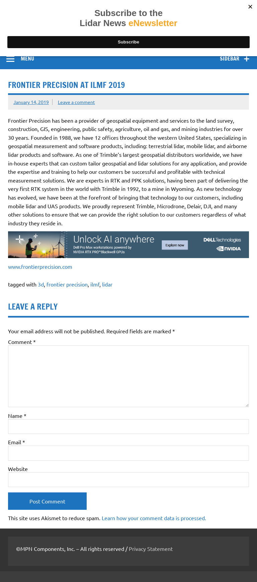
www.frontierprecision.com (40, 266)
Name (17, 415)
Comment (22, 341)
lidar (107, 284)
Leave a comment (76, 102)
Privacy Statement (151, 548)
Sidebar (229, 58)
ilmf (94, 284)
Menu (27, 58)
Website (18, 468)
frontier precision (67, 284)
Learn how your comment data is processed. (154, 517)
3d (41, 284)
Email (16, 442)
